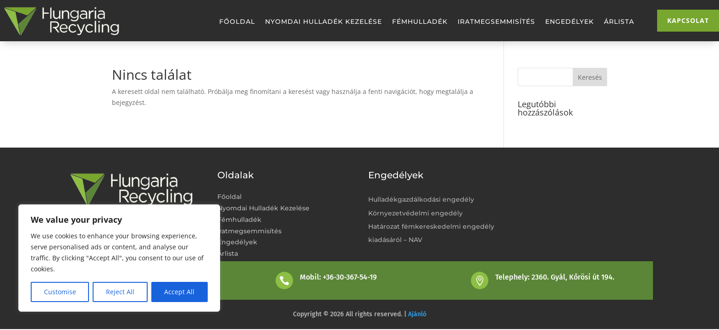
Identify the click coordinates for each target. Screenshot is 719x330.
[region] (119, 258)
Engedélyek (569, 22)
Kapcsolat (688, 20)
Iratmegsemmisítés (496, 22)
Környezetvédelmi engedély (415, 213)
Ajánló (417, 314)
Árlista (619, 22)
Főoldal (237, 22)
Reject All (120, 291)
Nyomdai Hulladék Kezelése (323, 22)
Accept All (179, 291)
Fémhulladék (420, 22)
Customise (60, 291)
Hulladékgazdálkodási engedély (421, 199)
